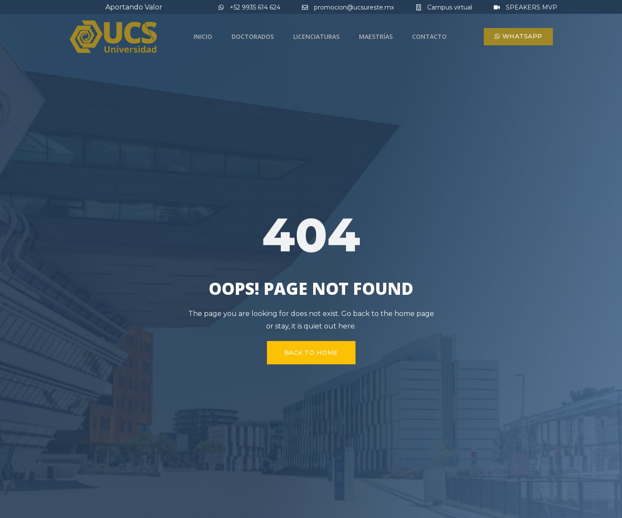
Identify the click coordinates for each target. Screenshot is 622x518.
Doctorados (253, 36)
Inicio (203, 36)
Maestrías (376, 36)
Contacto (429, 36)
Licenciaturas (316, 36)
